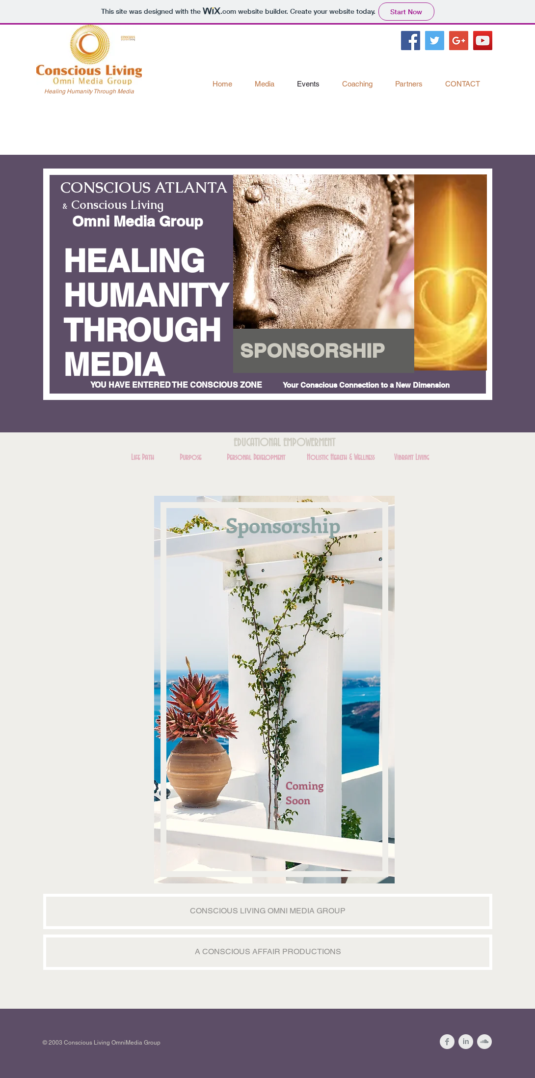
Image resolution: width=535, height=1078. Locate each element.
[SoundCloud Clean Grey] (484, 1041)
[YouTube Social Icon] (482, 40)
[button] (323, 351)
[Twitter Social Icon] (434, 40)
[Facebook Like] (436, 61)
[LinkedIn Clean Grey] (465, 1041)
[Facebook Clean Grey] (447, 1041)
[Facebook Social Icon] (410, 40)
